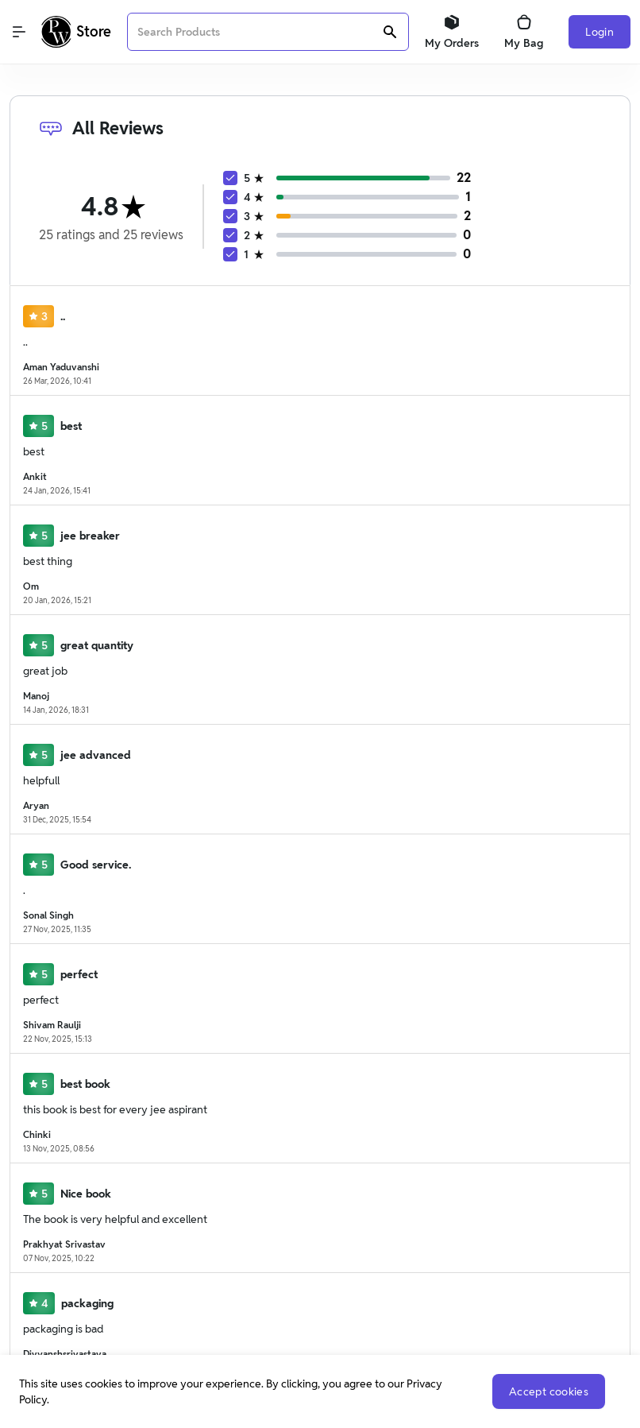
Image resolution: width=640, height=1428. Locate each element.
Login (599, 32)
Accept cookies (548, 1391)
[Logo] (76, 32)
